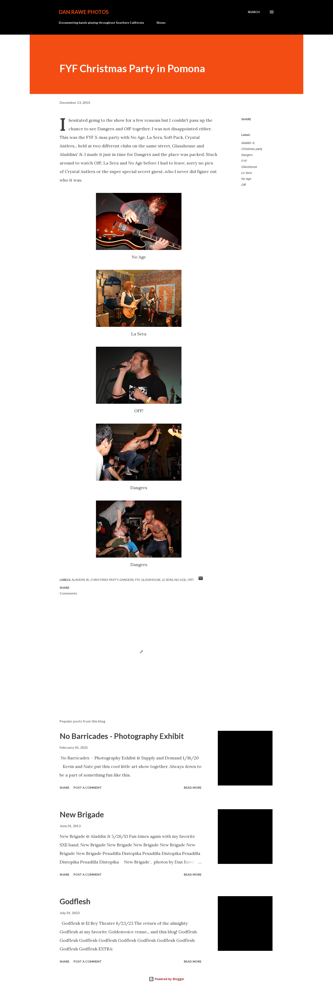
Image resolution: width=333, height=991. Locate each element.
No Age (246, 179)
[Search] (254, 12)
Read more (193, 787)
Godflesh (75, 901)
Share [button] (246, 119)
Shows (161, 22)
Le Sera (246, 173)
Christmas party (251, 149)
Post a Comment (88, 787)
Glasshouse (249, 167)
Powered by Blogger (166, 979)
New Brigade (82, 814)
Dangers (247, 155)
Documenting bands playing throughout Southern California (101, 22)
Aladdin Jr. (248, 143)
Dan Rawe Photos (84, 12)
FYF (244, 161)
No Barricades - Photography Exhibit (122, 736)
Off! (243, 184)
